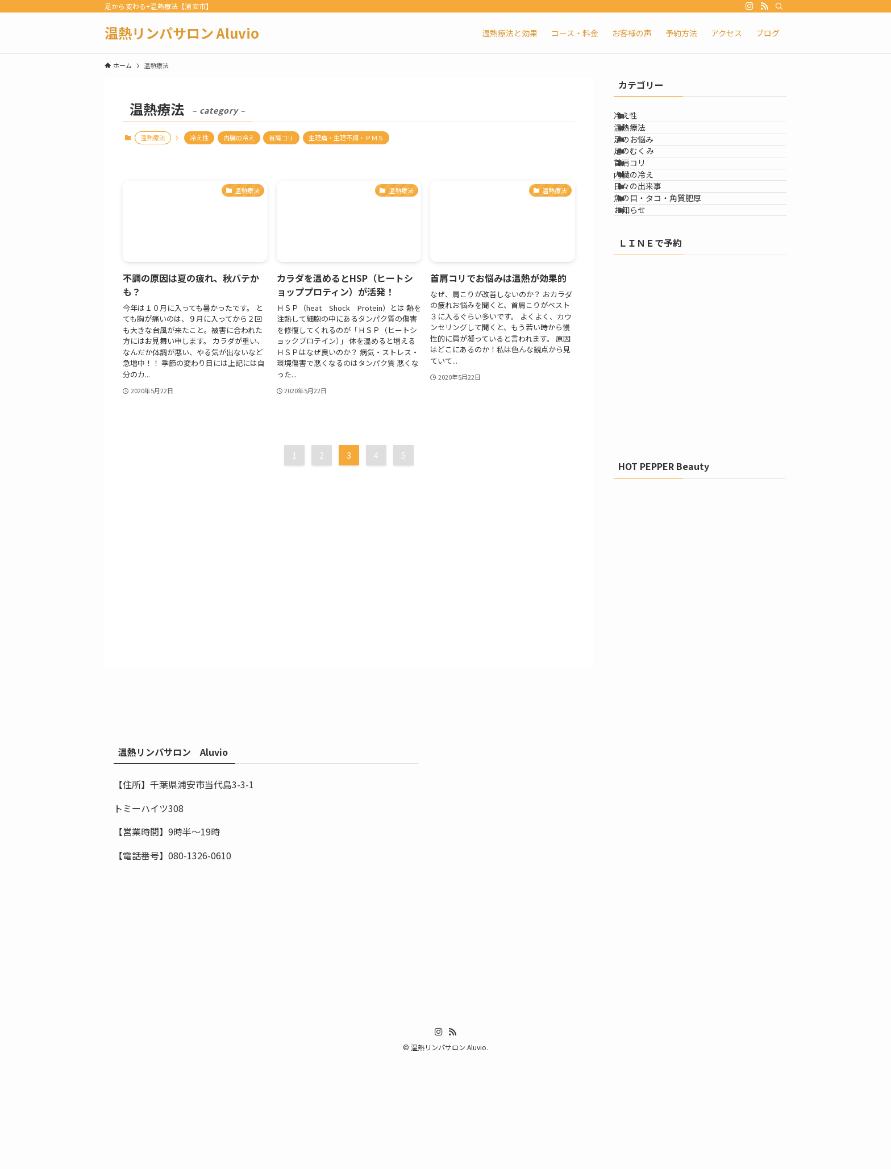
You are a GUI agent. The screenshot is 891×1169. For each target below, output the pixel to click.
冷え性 (199, 137)
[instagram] (749, 6)
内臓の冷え (239, 137)
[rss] (764, 6)
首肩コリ (281, 137)
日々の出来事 (652, 263)
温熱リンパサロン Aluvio (182, 33)
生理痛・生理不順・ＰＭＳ (346, 137)
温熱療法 (644, 145)
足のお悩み (648, 168)
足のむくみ (648, 192)
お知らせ (644, 310)
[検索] (779, 6)
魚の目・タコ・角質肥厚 (671, 287)
